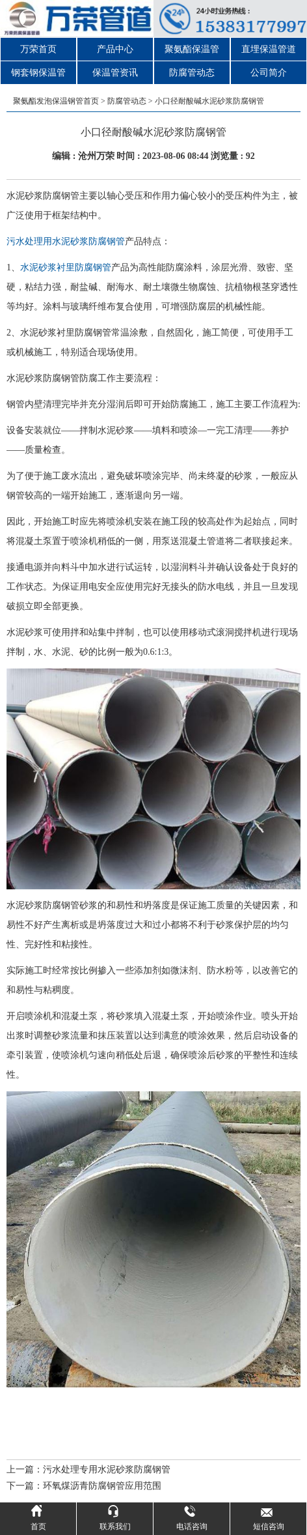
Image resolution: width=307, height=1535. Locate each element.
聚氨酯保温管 (192, 49)
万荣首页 (38, 49)
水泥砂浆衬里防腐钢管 (65, 267)
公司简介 (268, 73)
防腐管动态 (192, 73)
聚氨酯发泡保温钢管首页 (56, 101)
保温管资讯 (115, 73)
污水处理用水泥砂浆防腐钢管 (66, 241)
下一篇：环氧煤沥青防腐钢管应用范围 (84, 1486)
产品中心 (115, 49)
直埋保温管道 (268, 49)
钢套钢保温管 (38, 73)
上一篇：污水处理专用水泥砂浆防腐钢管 (88, 1469)
